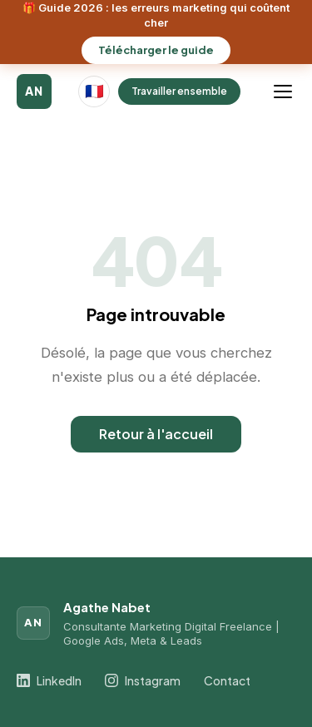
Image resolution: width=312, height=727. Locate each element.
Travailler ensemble (179, 91)
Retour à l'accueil (156, 434)
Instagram (143, 680)
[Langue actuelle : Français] (94, 91)
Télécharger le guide (156, 50)
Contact (227, 680)
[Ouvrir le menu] (285, 91)
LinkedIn (49, 680)
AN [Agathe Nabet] (33, 90)
